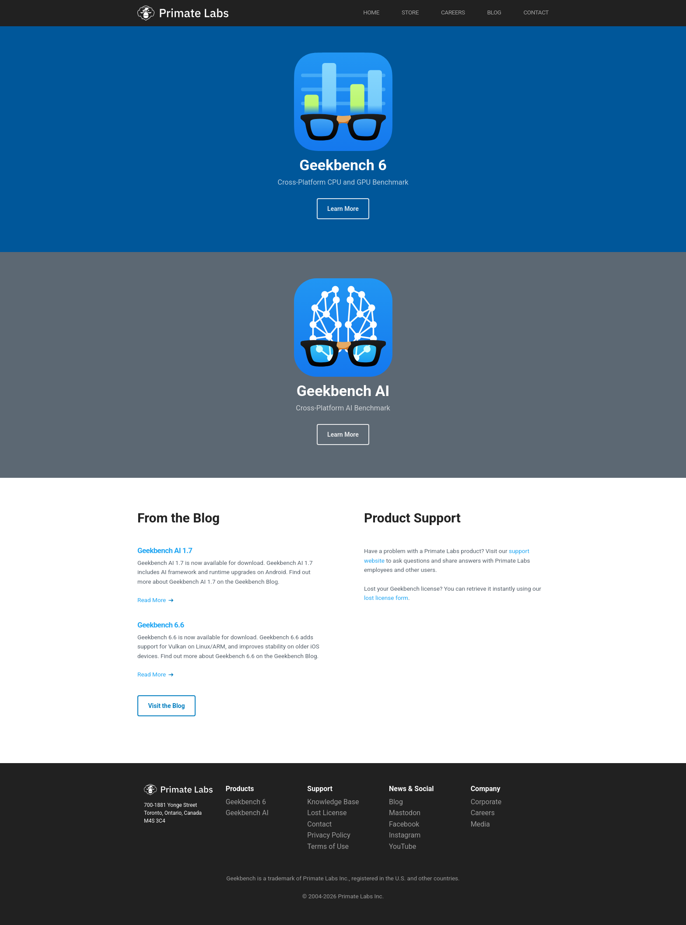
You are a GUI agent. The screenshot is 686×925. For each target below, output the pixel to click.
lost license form (386, 597)
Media (480, 824)
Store (410, 12)
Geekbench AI (343, 327)
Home (371, 12)
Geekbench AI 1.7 (164, 550)
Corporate (486, 802)
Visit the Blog (166, 705)
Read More (155, 599)
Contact (536, 12)
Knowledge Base (333, 802)
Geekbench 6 (343, 102)
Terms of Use (328, 846)
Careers (453, 12)
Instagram (404, 835)
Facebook (404, 824)
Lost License (326, 813)
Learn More (343, 208)
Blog (494, 12)
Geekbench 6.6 (160, 624)
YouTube (402, 846)
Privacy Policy (328, 835)
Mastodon (404, 813)
